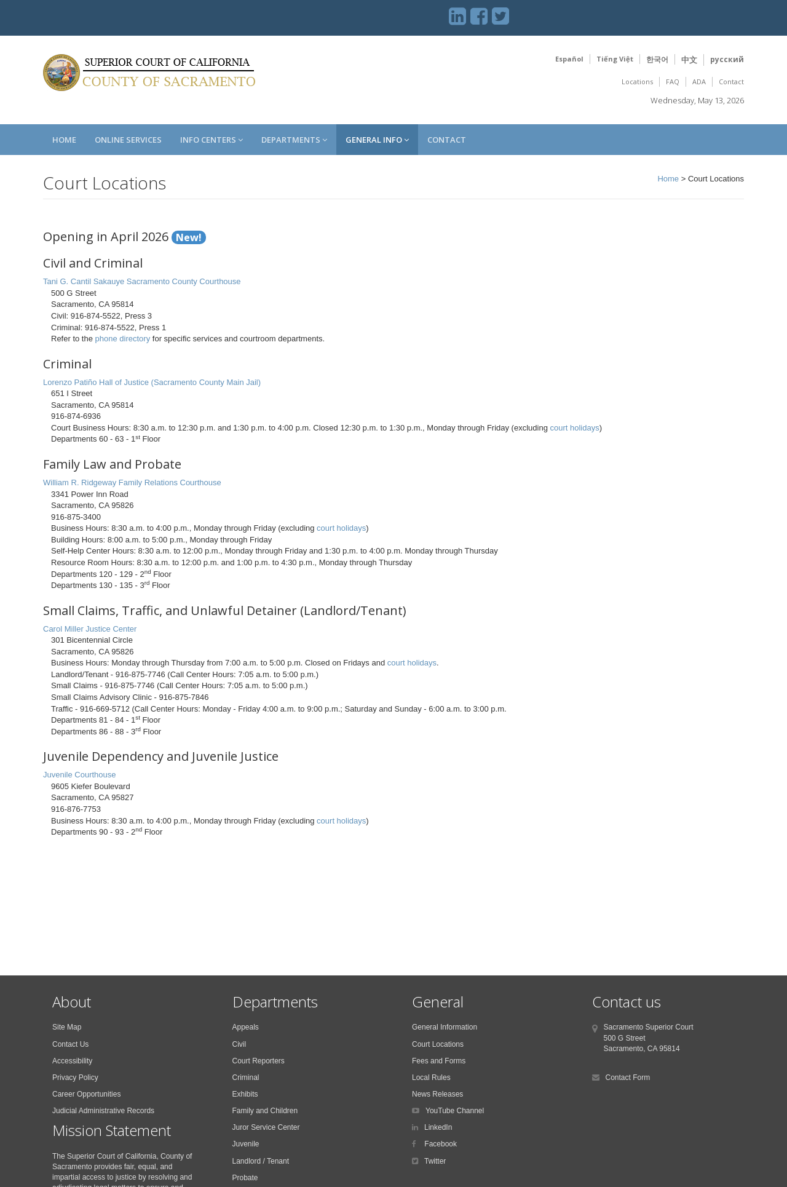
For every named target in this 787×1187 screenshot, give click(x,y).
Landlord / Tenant (261, 1161)
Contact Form (628, 1077)
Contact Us (70, 1044)
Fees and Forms (438, 1061)
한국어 (657, 59)
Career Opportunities (86, 1094)
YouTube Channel (454, 1110)
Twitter (435, 1161)
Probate (245, 1177)
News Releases (437, 1094)
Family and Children (265, 1110)
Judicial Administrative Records (103, 1110)
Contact (731, 81)
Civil (239, 1044)
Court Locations (438, 1044)
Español (569, 58)
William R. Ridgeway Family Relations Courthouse (132, 482)
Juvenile (245, 1144)
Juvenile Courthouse (79, 774)
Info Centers (211, 139)
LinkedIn (438, 1127)
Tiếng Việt (614, 58)
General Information (444, 1027)
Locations (637, 81)
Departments (294, 139)
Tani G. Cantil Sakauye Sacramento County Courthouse (142, 281)
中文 (689, 59)
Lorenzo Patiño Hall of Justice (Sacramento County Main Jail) (152, 382)
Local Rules (431, 1077)
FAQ (672, 81)
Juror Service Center (266, 1127)
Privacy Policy (75, 1077)
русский (727, 59)
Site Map (66, 1027)
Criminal (245, 1077)
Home (64, 139)
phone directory (123, 338)
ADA (699, 81)
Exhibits (245, 1094)
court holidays (574, 427)
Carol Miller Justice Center (89, 628)
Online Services (128, 139)
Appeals (245, 1027)
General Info (377, 139)
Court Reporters (258, 1061)
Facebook (439, 1144)
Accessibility (72, 1061)
